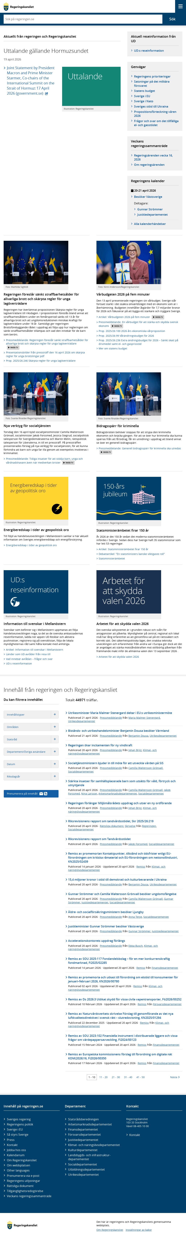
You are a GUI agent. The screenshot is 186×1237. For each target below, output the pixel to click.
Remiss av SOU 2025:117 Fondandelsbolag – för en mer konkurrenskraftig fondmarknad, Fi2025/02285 (119, 961)
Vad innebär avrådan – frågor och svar (29, 659)
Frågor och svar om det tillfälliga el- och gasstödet (156, 123)
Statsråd (32, 739)
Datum (32, 764)
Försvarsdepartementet (167, 1004)
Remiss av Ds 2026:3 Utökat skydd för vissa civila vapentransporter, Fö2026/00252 (124, 999)
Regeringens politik (20, 1124)
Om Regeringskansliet (22, 1160)
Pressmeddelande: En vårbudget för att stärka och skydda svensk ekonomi (138, 324)
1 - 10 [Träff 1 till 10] (91, 1077)
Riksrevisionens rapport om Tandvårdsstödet (99, 839)
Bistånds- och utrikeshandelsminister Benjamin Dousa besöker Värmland (118, 731)
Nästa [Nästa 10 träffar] (175, 1077)
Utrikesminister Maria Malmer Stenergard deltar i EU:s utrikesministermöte (120, 713)
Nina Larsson (89, 793)
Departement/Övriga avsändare (32, 751)
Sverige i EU (142, 96)
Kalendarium (16, 1155)
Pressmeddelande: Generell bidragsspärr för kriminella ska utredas (140, 450)
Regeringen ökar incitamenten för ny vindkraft (100, 745)
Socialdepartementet (81, 771)
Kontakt (12, 1145)
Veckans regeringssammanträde (29, 1196)
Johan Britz (135, 750)
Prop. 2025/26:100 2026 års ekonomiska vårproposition (132, 331)
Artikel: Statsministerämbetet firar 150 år (123, 549)
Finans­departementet (83, 1129)
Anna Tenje (135, 917)
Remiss (140, 866)
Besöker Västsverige (148, 197)
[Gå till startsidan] (18, 6)
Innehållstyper (32, 714)
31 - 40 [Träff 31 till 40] (128, 1077)
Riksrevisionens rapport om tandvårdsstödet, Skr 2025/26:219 (110, 821)
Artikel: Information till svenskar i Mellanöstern (34, 649)
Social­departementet (82, 1164)
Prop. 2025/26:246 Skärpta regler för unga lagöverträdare (41, 360)
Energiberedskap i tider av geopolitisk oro (31, 545)
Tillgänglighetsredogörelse (25, 1191)
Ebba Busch (135, 945)
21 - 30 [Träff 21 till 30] (116, 1077)
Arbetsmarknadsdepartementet (117, 793)
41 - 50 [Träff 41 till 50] (140, 1077)
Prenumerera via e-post (23, 1176)
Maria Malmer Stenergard (144, 717)
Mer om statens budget (113, 348)
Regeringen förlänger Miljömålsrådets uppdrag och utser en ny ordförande (120, 803)
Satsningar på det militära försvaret (151, 84)
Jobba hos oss (16, 1150)
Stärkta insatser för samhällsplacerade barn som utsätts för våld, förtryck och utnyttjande (122, 783)
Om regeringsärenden (149, 165)
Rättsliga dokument (112, 826)
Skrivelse (130, 826)
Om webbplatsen (18, 1165)
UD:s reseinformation (149, 51)
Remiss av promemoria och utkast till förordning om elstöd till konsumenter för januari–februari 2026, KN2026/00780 (123, 979)
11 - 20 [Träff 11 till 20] (103, 1077)
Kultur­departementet (83, 1150)
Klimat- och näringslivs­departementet (94, 1145)
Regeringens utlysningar (23, 1181)
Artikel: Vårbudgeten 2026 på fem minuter (131, 317)
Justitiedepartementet (95, 902)
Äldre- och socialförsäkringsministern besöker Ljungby (106, 912)
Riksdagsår (32, 776)
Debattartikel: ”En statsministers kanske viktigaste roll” (132, 554)
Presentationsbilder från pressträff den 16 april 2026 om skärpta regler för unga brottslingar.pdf (45, 354)
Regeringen (149, 826)
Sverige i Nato (143, 101)
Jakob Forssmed (137, 844)
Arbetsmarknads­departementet (90, 1124)
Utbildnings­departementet (86, 1169)
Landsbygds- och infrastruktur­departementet (89, 1157)
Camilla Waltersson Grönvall (145, 768)
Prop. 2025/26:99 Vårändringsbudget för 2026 (126, 335)
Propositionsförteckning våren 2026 (155, 114)
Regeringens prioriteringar (152, 76)
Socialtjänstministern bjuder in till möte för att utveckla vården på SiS (115, 763)
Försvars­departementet (84, 1135)
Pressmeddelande (111, 717)
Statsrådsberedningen (83, 1119)
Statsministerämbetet (112, 558)
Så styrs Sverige (17, 1135)
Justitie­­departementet (152, 215)
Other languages (18, 1170)
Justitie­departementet (83, 1140)
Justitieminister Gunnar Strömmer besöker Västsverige (106, 926)
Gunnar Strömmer (150, 209)
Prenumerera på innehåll (27, 793)
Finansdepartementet (165, 967)
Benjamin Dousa (138, 735)
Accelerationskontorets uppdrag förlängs (96, 941)
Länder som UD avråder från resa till (28, 654)
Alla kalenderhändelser (150, 224)
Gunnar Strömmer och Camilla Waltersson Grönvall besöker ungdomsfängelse (122, 894)
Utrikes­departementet (83, 1175)
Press (11, 1140)
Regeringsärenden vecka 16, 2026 (153, 157)
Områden (32, 727)
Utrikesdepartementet (81, 721)
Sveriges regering (19, 1119)
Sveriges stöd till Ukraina (151, 106)
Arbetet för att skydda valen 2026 (119, 656)
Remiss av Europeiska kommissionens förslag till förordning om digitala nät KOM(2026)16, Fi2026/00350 (120, 1056)
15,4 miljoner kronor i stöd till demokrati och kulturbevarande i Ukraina (117, 880)
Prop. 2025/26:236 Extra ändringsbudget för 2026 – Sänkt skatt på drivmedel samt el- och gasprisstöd (138, 342)
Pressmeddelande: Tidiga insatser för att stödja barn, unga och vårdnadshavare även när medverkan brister (44, 461)
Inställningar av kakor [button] (139, 1230)
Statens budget (144, 91)
